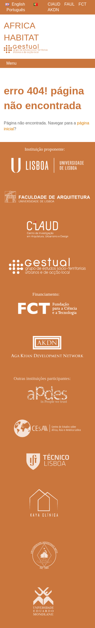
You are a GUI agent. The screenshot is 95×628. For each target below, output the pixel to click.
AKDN (53, 10)
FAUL (69, 4)
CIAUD (54, 4)
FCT (82, 4)
